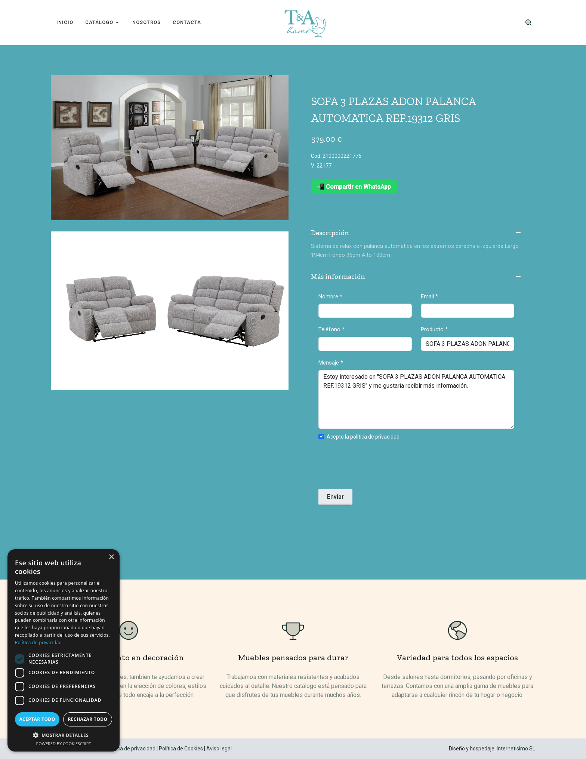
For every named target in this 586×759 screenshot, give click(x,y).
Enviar (335, 496)
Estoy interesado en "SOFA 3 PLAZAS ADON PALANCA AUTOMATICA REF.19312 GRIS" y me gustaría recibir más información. (416, 399)
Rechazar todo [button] (87, 719)
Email (429, 296)
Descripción (416, 233)
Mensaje (330, 362)
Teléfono (331, 329)
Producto (434, 329)
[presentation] (375, 466)
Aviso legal (219, 749)
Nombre (330, 296)
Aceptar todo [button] (37, 719)
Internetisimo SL (516, 749)
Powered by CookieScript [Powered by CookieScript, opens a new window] (63, 743)
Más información (416, 277)
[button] (63, 735)
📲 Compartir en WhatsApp (354, 186)
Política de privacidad (130, 749)
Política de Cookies (181, 749)
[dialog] (63, 650)
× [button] (111, 557)
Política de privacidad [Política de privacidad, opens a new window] (38, 642)
